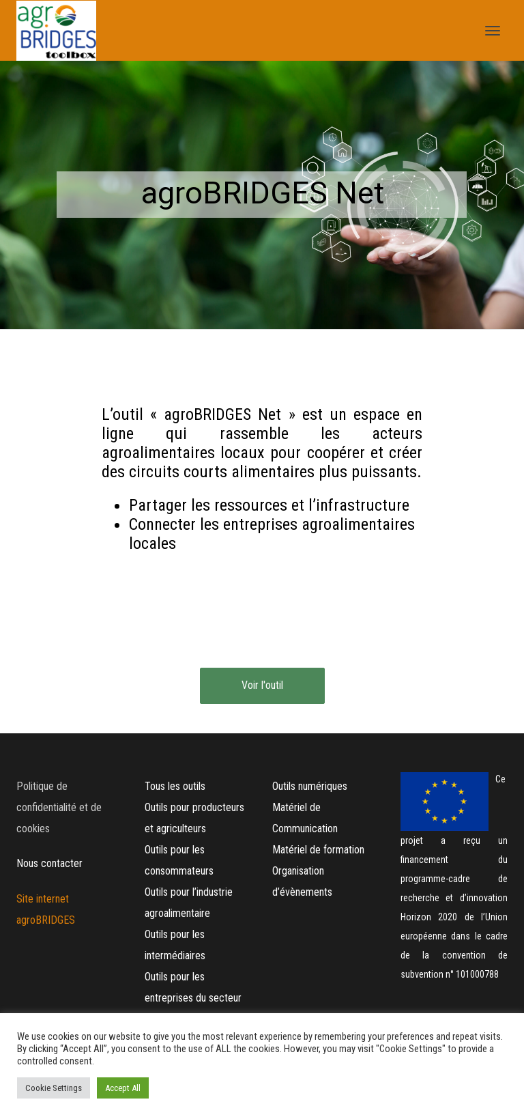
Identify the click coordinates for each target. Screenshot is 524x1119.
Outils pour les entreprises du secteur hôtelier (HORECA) (193, 997)
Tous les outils (175, 786)
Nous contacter (49, 863)
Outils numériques (309, 786)
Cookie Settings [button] (53, 1088)
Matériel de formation (318, 849)
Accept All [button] (123, 1088)
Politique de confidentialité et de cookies (59, 807)
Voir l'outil (262, 685)
